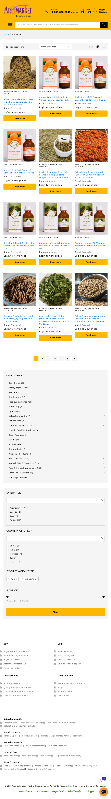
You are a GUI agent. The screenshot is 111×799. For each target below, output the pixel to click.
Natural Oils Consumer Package (19, 726)
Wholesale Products (18, 454)
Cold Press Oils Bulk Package (61, 722)
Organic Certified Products (22, 430)
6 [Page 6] (68, 358)
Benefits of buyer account (16, 655)
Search (104, 25)
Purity (13, 520)
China (13, 546)
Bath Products (29, 755)
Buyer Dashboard (12, 660)
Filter (55, 612)
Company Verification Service (18, 691)
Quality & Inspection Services (18, 687)
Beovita (13, 512)
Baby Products (10, 755)
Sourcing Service (11, 683)
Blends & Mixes (63, 766)
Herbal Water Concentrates (69, 736)
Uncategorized (16, 477)
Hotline (54, 9)
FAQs (60, 687)
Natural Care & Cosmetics (21, 463)
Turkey (13, 558)
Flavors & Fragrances (13, 769)
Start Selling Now (66, 655)
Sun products (15, 449)
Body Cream (15, 383)
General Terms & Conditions (71, 683)
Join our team (65, 691)
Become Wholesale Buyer (15, 664)
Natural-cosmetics (18, 425)
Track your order (11, 668)
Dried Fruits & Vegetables (87, 766)
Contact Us (63, 695)
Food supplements (18, 402)
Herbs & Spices (10, 736)
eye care (13, 392)
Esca (12, 516)
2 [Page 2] (42, 358)
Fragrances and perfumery (67, 755)
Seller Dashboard (66, 660)
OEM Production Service (15, 695)
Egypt (12, 562)
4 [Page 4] (55, 358)
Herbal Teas (47, 736)
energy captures (17, 388)
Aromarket (15, 508)
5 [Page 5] (61, 358)
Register (103, 12)
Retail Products (16, 435)
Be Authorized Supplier (69, 664)
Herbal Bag (14, 406)
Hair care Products (57, 746)
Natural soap (15, 421)
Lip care (13, 411)
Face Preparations (35, 746)
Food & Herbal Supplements (22, 468)
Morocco (14, 554)
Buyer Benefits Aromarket (16, 651)
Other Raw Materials (19, 473)
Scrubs (12, 439)
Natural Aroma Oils (18, 416)
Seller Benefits (65, 651)
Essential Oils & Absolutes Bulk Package (23, 722)
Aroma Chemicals (43, 766)
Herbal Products (17, 458)
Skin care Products (13, 746)
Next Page (74, 358)
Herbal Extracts (30, 736)
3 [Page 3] (48, 358)
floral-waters (15, 397)
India (12, 550)
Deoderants (45, 755)
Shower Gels (15, 444)
